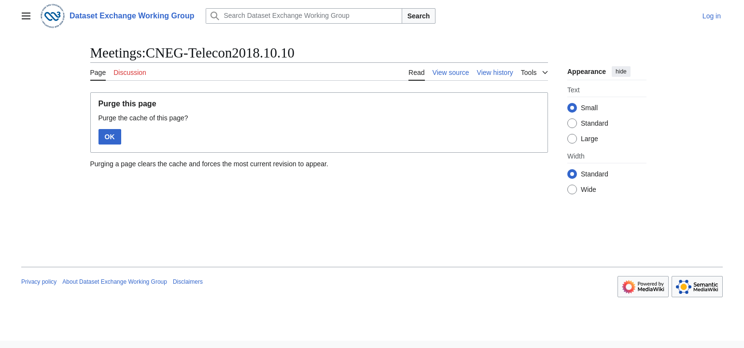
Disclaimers (188, 281)
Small (589, 108)
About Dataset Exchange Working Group (114, 281)
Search (418, 16)
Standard (594, 123)
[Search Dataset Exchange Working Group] (304, 16)
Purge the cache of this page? (143, 118)
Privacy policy (38, 281)
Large (589, 139)
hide (621, 71)
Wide (588, 189)
